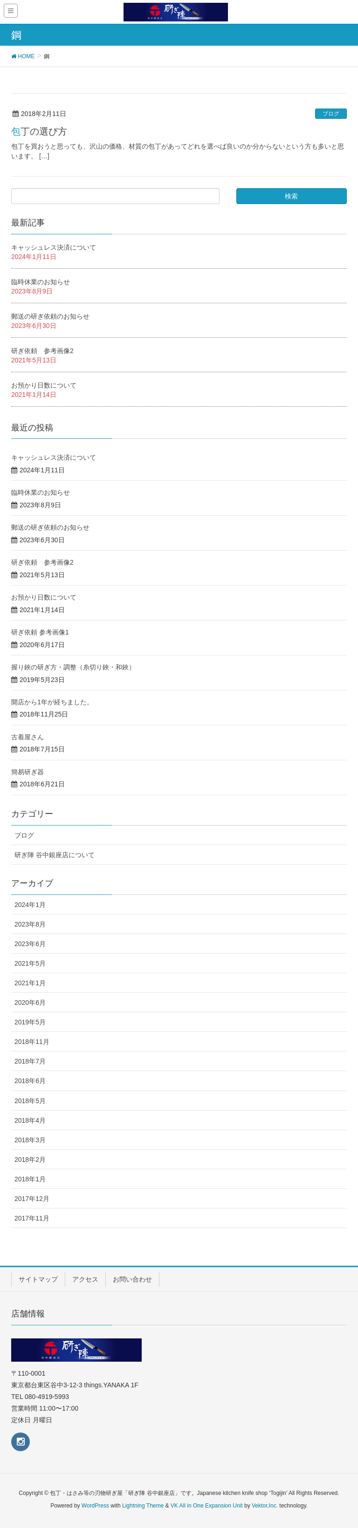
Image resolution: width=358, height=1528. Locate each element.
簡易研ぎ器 (27, 772)
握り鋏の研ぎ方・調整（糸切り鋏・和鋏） (73, 667)
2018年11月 (31, 1041)
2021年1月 (30, 983)
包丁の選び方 (39, 131)
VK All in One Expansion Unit (207, 1505)
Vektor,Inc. (265, 1505)
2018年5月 (30, 1101)
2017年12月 (31, 1198)
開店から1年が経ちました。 (52, 702)
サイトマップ (38, 1279)
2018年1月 (30, 1179)
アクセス (85, 1279)
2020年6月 (30, 1002)
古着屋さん (27, 737)
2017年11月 (31, 1218)
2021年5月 (30, 963)
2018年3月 (30, 1140)
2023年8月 (30, 924)
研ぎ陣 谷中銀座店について (54, 855)
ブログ (331, 113)
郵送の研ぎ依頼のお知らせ (50, 316)
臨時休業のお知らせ (40, 282)
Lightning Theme (143, 1505)
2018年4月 (30, 1120)
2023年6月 (30, 944)
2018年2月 (30, 1159)
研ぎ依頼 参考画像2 (42, 351)
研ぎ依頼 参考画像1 (40, 632)
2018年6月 (30, 1081)
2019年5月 (30, 1022)
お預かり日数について (43, 385)
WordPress (95, 1505)
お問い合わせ (132, 1279)
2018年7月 (30, 1061)
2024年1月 (30, 904)
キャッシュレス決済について (53, 247)
